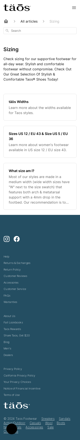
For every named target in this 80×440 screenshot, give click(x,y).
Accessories (11, 282)
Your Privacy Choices (17, 382)
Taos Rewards (12, 329)
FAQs (7, 295)
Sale (50, 427)
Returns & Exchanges (17, 263)
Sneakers (48, 418)
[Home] (6, 21)
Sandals (64, 418)
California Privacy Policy (19, 375)
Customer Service (15, 289)
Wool (48, 423)
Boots (61, 423)
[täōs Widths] (40, 107)
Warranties (10, 302)
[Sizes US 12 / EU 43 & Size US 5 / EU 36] (40, 142)
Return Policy (12, 269)
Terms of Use (12, 395)
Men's (7, 348)
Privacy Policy (13, 369)
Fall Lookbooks (13, 322)
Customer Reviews (15, 276)
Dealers (8, 355)
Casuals (35, 423)
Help (6, 256)
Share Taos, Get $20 (17, 335)
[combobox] (40, 30)
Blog (6, 342)
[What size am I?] (40, 186)
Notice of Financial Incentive (22, 388)
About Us (9, 316)
